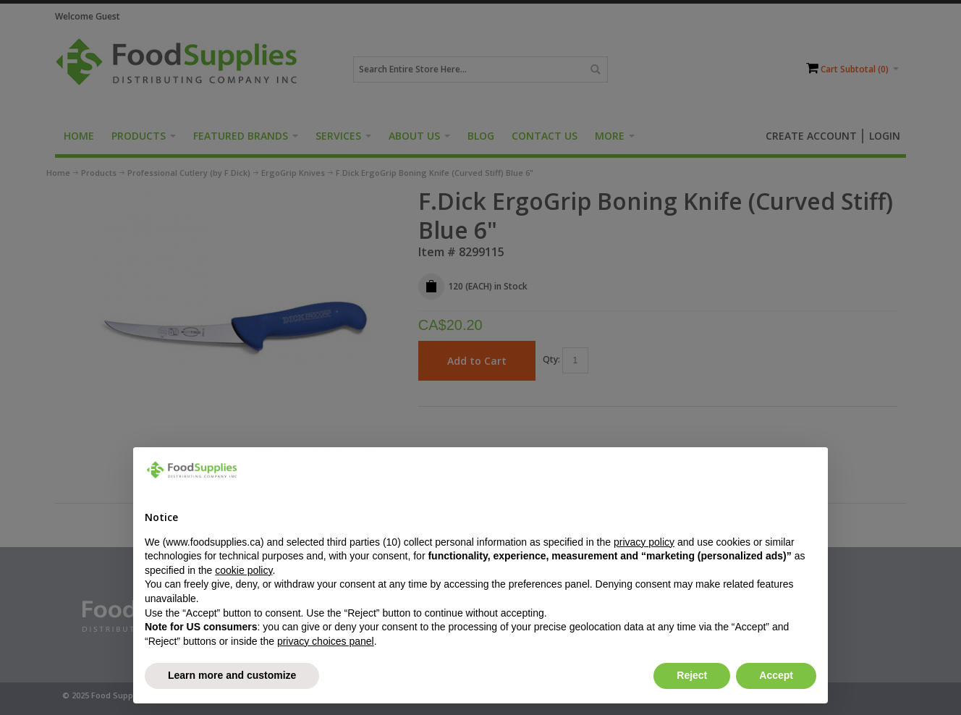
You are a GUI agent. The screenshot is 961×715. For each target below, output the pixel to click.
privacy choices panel (325, 641)
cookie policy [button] (243, 570)
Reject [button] (692, 675)
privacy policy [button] (644, 542)
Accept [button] (776, 675)
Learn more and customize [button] (232, 675)
